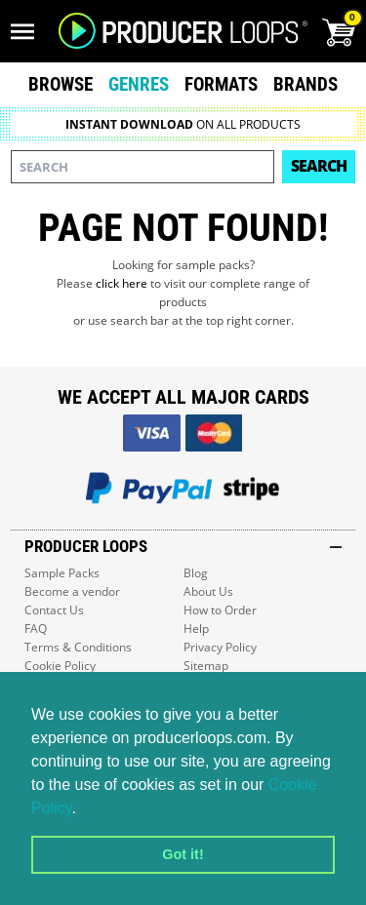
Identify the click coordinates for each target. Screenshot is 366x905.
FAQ (35, 628)
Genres (138, 84)
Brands (305, 84)
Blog (195, 573)
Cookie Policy (60, 665)
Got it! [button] (182, 854)
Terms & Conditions (78, 647)
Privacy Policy (220, 647)
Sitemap (205, 665)
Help (196, 628)
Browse (60, 84)
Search (318, 166)
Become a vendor (72, 591)
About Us (208, 591)
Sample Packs (62, 573)
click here (121, 283)
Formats (221, 84)
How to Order (220, 610)
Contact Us (54, 610)
